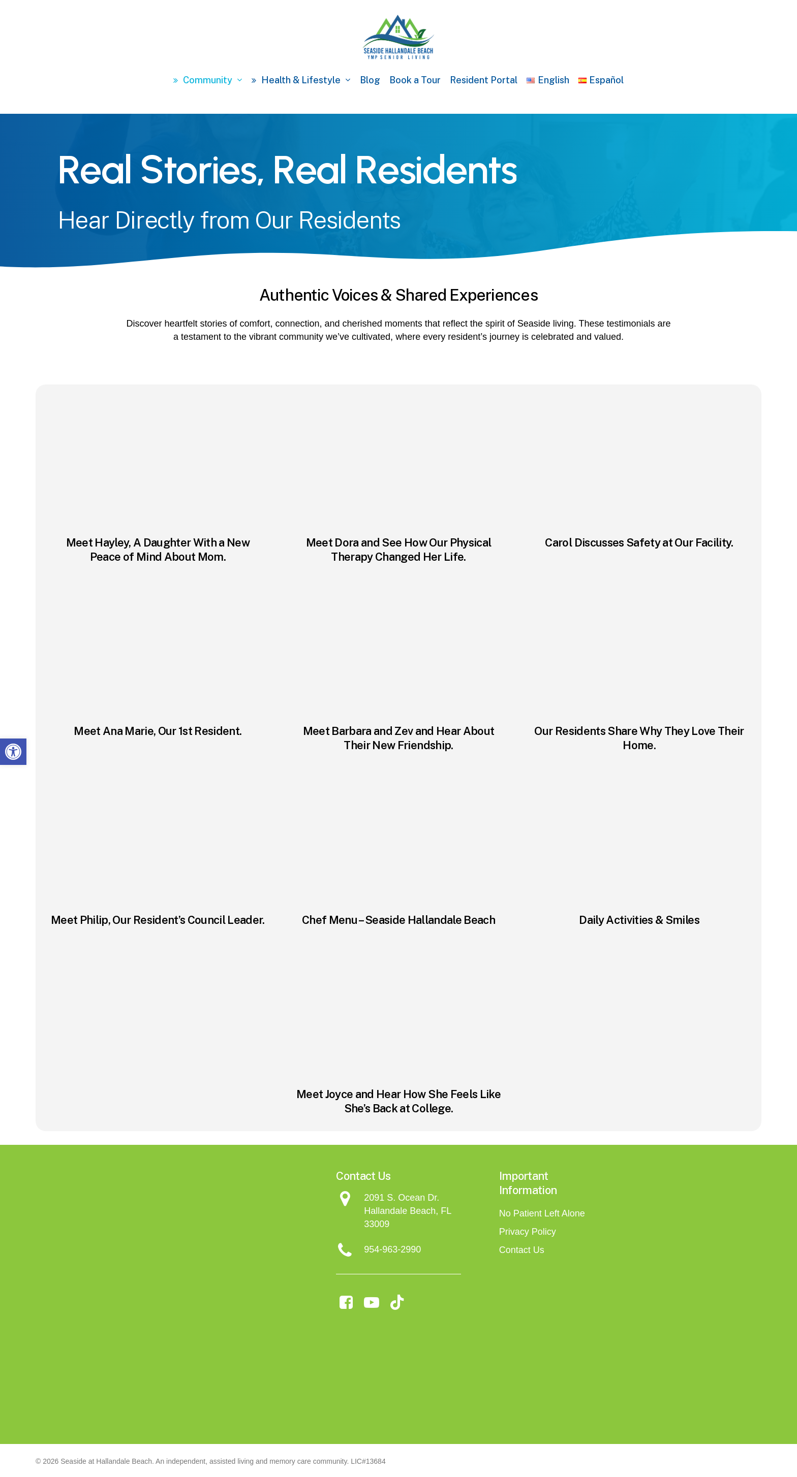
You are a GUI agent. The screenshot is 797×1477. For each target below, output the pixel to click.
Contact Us (521, 1250)
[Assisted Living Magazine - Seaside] (461, 1370)
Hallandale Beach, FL (407, 1211)
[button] (13, 751)
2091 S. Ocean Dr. (401, 1198)
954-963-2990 (392, 1249)
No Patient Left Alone (542, 1213)
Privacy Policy (527, 1232)
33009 (376, 1224)
